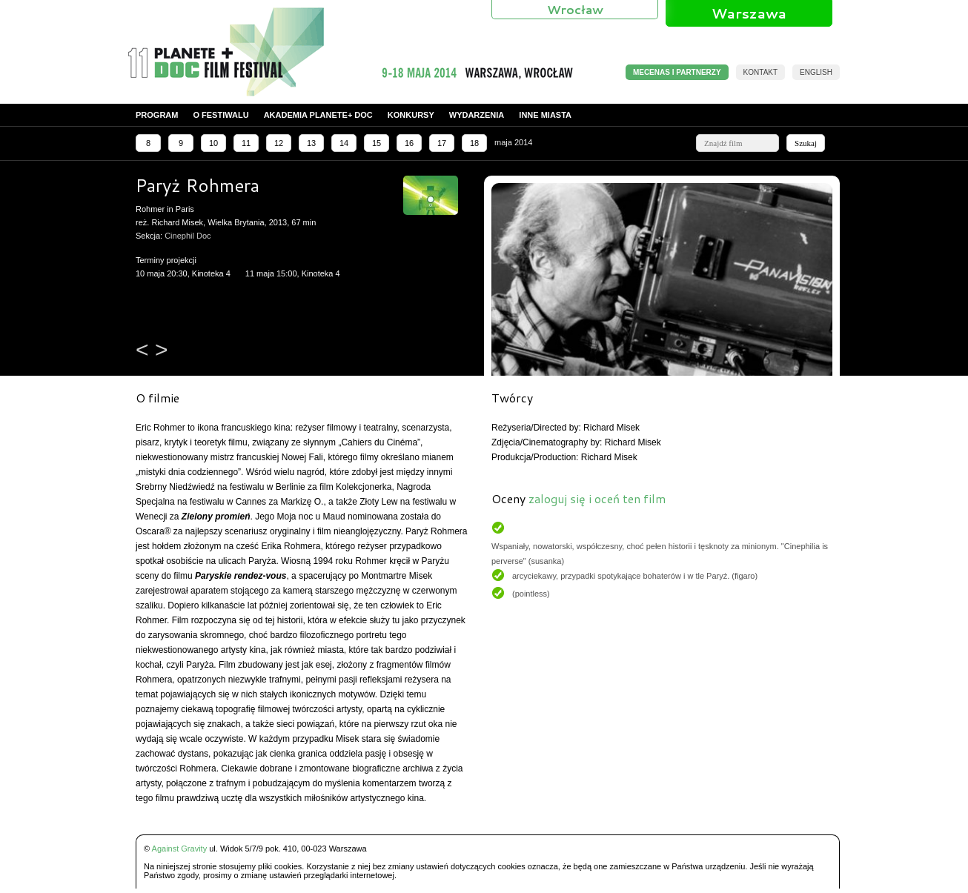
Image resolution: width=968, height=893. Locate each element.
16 (409, 143)
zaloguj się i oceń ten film (597, 498)
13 (311, 143)
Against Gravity (180, 848)
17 (441, 143)
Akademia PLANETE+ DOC (318, 114)
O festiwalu (220, 114)
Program (157, 114)
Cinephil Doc (187, 235)
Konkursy (411, 114)
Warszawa (749, 13)
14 (343, 143)
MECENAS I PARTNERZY (677, 72)
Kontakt (760, 72)
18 (474, 143)
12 (278, 143)
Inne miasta (545, 114)
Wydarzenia (477, 114)
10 (213, 143)
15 (376, 143)
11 (246, 143)
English (816, 72)
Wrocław (575, 9)
